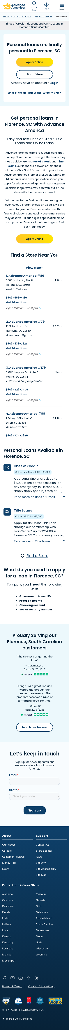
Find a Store (34, 74)
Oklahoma (42, 912)
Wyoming (41, 954)
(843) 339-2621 (16, 343)
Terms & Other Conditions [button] (18, 1018)
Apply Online (34, 62)
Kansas (6, 936)
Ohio (38, 906)
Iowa (5, 930)
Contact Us (42, 844)
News (5, 868)
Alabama (7, 894)
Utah (39, 942)
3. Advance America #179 (26, 368)
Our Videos (8, 844)
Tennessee (42, 930)
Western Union (52, 92)
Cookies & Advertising (41, 986)
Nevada (40, 900)
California (7, 900)
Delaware (7, 906)
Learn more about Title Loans (36, 538)
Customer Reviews (13, 856)
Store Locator (44, 850)
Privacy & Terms (12, 986)
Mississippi (8, 960)
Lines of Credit (17, 92)
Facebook (4, 978)
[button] (23, 308)
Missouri (41, 894)
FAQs (39, 856)
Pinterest (28, 978)
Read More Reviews (34, 727)
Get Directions (16, 302)
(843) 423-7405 (17, 389)
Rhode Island (44, 918)
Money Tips (9, 862)
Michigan (7, 954)
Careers (7, 850)
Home (6, 16)
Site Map (41, 874)
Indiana (6, 924)
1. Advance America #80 (25, 276)
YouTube (20, 978)
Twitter (37, 978)
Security (41, 862)
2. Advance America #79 (25, 322)
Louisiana (7, 948)
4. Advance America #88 (25, 414)
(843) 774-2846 (17, 435)
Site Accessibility (46, 868)
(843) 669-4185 (16, 297)
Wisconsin (42, 948)
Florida (6, 912)
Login (54, 83)
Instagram (12, 978)
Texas (39, 936)
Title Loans (34, 92)
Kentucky (7, 942)
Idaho (5, 918)
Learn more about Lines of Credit (39, 494)
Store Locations (22, 16)
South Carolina (43, 16)
